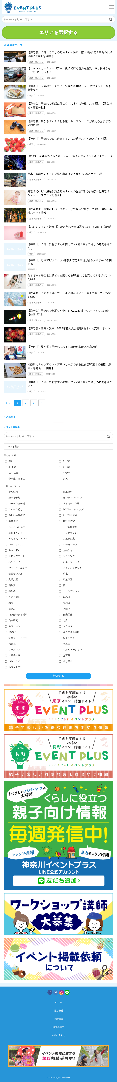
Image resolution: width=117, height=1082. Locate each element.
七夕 (63, 620)
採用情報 (58, 1018)
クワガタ (65, 626)
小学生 (64, 472)
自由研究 (11, 620)
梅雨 (9, 603)
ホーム (58, 1002)
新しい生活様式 (15, 515)
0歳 (8, 461)
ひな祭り (65, 661)
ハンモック (12, 562)
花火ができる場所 (16, 614)
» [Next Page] (41, 402)
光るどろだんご (15, 527)
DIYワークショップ (71, 509)
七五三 (64, 643)
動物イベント (14, 532)
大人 (63, 478)
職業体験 (11, 521)
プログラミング (69, 532)
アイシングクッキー (71, 567)
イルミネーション (70, 649)
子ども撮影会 (68, 527)
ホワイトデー (14, 667)
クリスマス (12, 649)
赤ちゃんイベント (16, 538)
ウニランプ (67, 556)
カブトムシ (12, 626)
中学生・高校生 (15, 478)
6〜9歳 (64, 467)
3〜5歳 (10, 467)
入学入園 (11, 579)
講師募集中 (58, 1027)
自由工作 (65, 614)
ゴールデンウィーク (71, 591)
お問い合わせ (58, 1035)
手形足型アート (15, 556)
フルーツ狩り (14, 509)
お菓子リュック (69, 562)
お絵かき (65, 550)
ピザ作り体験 (68, 515)
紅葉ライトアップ (16, 638)
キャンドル (12, 550)
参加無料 (11, 492)
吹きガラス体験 (69, 503)
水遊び (64, 608)
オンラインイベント (71, 497)
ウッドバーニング (16, 567)
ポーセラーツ (68, 544)
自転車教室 (67, 521)
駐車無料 (65, 492)
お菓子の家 (67, 538)
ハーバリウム (14, 544)
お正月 (64, 655)
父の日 (64, 603)
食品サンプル (14, 573)
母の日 (64, 597)
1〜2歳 (64, 461)
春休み (10, 591)
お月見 (10, 643)
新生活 (10, 585)
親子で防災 (67, 638)
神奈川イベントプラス (22, 7)
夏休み (10, 608)
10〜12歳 (11, 472)
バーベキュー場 (15, 503)
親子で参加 (12, 497)
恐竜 (63, 573)
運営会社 (58, 1010)
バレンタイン (14, 661)
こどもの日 (12, 597)
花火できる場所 (69, 632)
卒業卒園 (65, 579)
